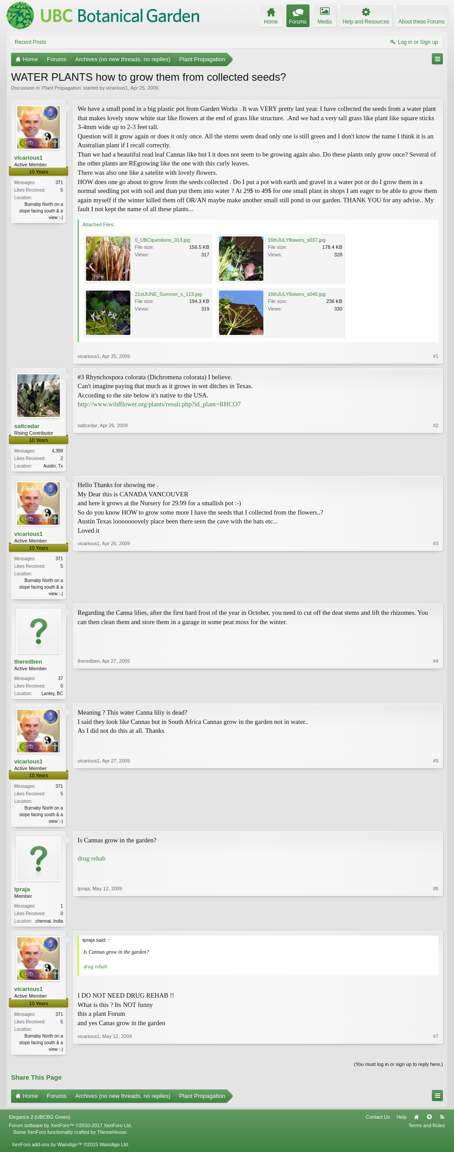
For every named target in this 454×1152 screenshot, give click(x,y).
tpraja (22, 892)
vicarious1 (117, 87)
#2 (435, 465)
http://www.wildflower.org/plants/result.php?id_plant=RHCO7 (159, 404)
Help (401, 1122)
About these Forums (422, 22)
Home (416, 1122)
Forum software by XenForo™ (70, 1130)
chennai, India (49, 924)
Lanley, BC (52, 695)
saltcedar (26, 426)
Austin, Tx (53, 466)
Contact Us (378, 1122)
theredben (28, 663)
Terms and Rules (426, 1130)
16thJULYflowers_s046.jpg (296, 294)
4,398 (57, 450)
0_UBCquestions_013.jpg (162, 240)
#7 (435, 1052)
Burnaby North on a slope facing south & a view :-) (41, 211)
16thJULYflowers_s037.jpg (296, 240)
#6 (435, 923)
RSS (442, 1122)
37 (60, 680)
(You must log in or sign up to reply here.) (398, 1069)
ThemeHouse (111, 1137)
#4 (435, 694)
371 (59, 182)
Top (429, 1122)
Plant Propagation (61, 87)
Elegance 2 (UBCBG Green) (39, 1122)
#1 (435, 356)
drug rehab (92, 861)
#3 (435, 593)
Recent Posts (30, 42)
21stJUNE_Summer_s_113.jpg (168, 294)
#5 (435, 823)
